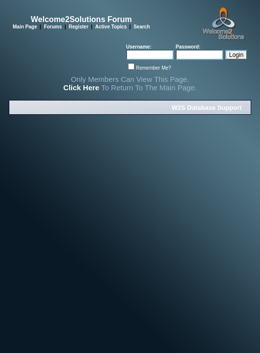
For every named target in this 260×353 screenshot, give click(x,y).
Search (141, 26)
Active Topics (111, 26)
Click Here (81, 87)
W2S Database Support (207, 107)
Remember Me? (153, 68)
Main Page (25, 26)
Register (78, 26)
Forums (53, 26)
